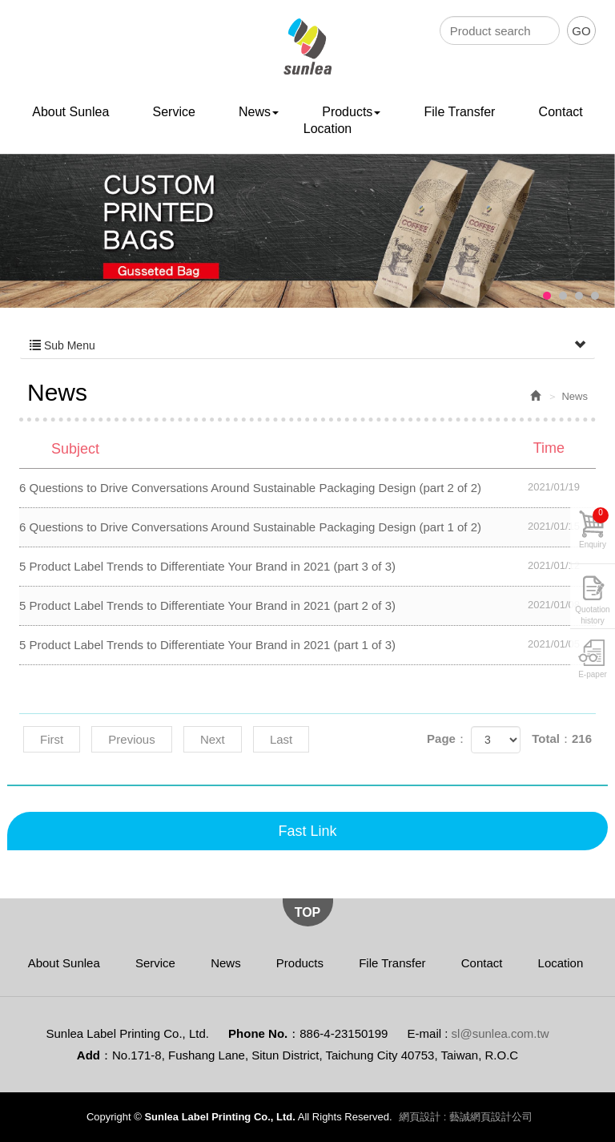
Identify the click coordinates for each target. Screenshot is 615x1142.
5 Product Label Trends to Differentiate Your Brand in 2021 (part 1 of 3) (307, 644)
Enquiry (594, 528)
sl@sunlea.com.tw (500, 1033)
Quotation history (592, 612)
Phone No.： (263, 1033)
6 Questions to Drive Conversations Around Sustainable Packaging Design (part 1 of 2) (307, 526)
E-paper (592, 674)
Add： (94, 1055)
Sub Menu (307, 345)
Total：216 (562, 738)
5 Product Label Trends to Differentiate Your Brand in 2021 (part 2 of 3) (307, 605)
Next (212, 739)
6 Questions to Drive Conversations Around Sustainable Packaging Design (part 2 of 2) (307, 487)
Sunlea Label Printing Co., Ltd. (307, 46)
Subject (317, 448)
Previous (131, 739)
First (51, 739)
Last (281, 739)
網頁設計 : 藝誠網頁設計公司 (466, 1117)
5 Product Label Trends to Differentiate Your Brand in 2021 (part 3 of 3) (307, 565)
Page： (447, 738)
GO (581, 31)
